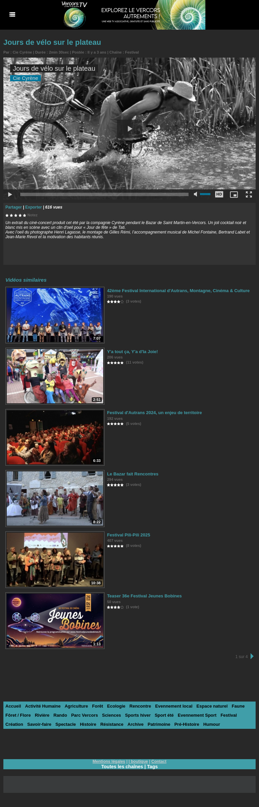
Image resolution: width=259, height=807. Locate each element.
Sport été (164, 715)
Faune (238, 706)
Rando (60, 715)
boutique (139, 761)
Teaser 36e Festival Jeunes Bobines (144, 595)
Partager (13, 207)
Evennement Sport (197, 715)
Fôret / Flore (18, 715)
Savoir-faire (39, 724)
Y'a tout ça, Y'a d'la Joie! (132, 351)
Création (14, 724)
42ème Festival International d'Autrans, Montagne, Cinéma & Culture (178, 290)
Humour (211, 724)
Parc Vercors (84, 715)
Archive (135, 724)
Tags (152, 766)
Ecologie (116, 706)
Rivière (42, 715)
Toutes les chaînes (122, 766)
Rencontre (140, 706)
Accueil (13, 706)
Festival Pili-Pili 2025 (128, 534)
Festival (132, 52)
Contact (159, 761)
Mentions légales (109, 761)
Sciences (111, 715)
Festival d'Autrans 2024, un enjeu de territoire (154, 412)
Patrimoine (159, 724)
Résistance (111, 724)
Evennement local (174, 706)
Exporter (33, 207)
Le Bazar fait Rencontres (132, 473)
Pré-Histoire (186, 724)
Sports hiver (138, 715)
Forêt (97, 706)
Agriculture (76, 706)
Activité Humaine (42, 706)
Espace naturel (212, 706)
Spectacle (65, 724)
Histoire (88, 724)
